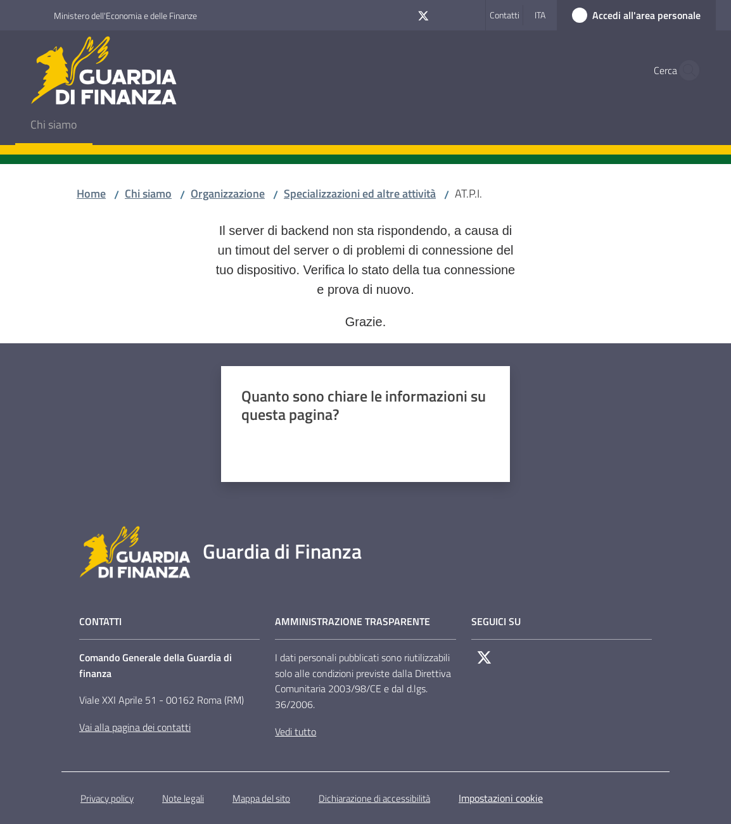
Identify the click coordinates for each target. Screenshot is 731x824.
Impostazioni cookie (501, 798)
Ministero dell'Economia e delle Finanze (125, 15)
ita (540, 15)
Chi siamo (148, 193)
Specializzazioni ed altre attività (360, 193)
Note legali (183, 798)
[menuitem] (53, 125)
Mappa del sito (261, 798)
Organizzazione (228, 193)
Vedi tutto (295, 731)
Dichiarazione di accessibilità (374, 798)
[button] (685, 70)
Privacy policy (107, 798)
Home (91, 193)
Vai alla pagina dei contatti (135, 727)
